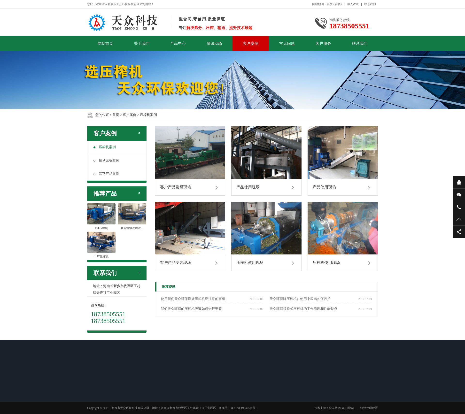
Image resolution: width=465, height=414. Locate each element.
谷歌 (338, 4)
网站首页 (105, 43)
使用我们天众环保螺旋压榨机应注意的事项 (193, 299)
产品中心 (178, 43)
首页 (115, 115)
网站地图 (318, 4)
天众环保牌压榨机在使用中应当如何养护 (300, 299)
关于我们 (141, 43)
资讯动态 (214, 43)
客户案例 (250, 43)
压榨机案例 (148, 115)
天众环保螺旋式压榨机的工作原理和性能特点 (303, 309)
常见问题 (287, 43)
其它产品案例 (106, 174)
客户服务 (323, 43)
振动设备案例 (106, 160)
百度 (330, 4)
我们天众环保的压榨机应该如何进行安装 (191, 309)
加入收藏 (353, 4)
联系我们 (370, 4)
